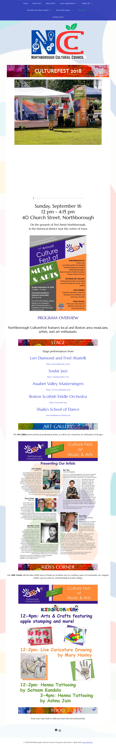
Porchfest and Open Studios (40, 10)
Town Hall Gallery (65, 10)
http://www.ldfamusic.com (57, 364)
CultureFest (84, 10)
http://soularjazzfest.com (58, 377)
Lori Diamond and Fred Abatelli (58, 358)
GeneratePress (87, 742)
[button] (9, 138)
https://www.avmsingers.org (58, 389)
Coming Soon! (58, 17)
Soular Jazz (58, 370)
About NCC (36, 3)
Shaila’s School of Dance (58, 409)
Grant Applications (70, 3)
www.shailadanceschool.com (58, 415)
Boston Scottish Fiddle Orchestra (58, 396)
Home (25, 3)
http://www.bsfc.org (58, 402)
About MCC (50, 3)
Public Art (88, 3)
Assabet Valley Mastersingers (58, 383)
